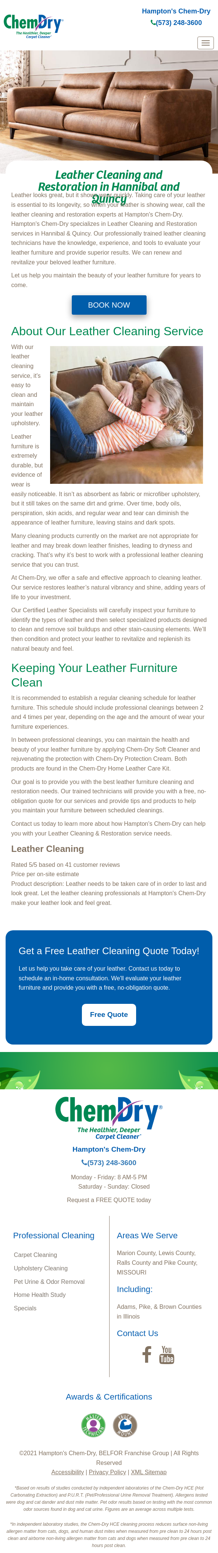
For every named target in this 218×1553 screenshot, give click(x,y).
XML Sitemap (148, 1472)
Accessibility (67, 1472)
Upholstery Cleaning (41, 1268)
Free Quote (109, 1014)
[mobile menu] (205, 43)
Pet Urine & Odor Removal (49, 1282)
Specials (25, 1308)
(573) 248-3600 (176, 23)
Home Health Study (40, 1295)
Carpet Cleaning (35, 1255)
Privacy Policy (107, 1472)
